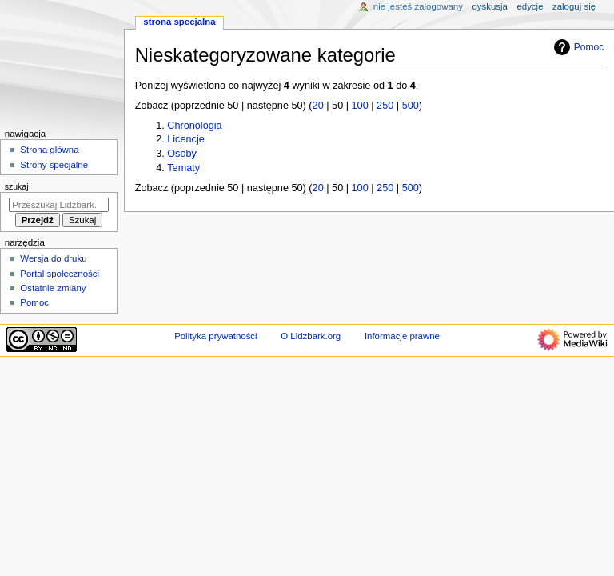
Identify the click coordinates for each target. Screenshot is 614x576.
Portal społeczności (59, 273)
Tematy (183, 168)
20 (318, 105)
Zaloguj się (574, 6)
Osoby (182, 153)
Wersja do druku (53, 258)
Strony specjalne (54, 165)
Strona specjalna (179, 21)
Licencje (186, 139)
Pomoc (577, 47)
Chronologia (194, 125)
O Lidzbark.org (311, 336)
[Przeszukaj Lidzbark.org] (59, 205)
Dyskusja (490, 6)
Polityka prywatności (215, 336)
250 (385, 105)
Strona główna (49, 149)
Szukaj (17, 186)
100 (360, 105)
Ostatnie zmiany (53, 288)
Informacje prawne (402, 336)
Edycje (529, 6)
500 (410, 105)
